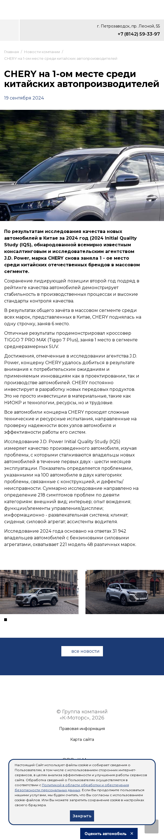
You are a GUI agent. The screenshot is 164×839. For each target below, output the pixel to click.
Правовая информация (82, 728)
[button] (5, 619)
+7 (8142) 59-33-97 (139, 34)
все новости (85, 651)
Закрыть (82, 815)
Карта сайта (82, 739)
